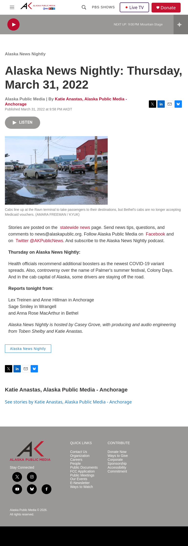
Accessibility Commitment (117, 469)
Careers (76, 460)
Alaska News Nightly (25, 54)
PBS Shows (103, 7)
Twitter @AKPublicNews (39, 240)
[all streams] (181, 24)
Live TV (134, 7)
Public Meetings (82, 475)
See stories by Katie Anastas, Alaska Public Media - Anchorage (68, 402)
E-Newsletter (80, 483)
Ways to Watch (81, 487)
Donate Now (117, 452)
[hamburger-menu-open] (12, 7)
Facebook (155, 234)
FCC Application (82, 471)
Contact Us (78, 452)
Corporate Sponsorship (117, 461)
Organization (79, 456)
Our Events (78, 479)
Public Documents (84, 467)
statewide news (75, 227)
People (75, 463)
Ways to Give (118, 456)
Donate (168, 7)
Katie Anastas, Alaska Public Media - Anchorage (66, 390)
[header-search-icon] (84, 7)
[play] (13, 24)
